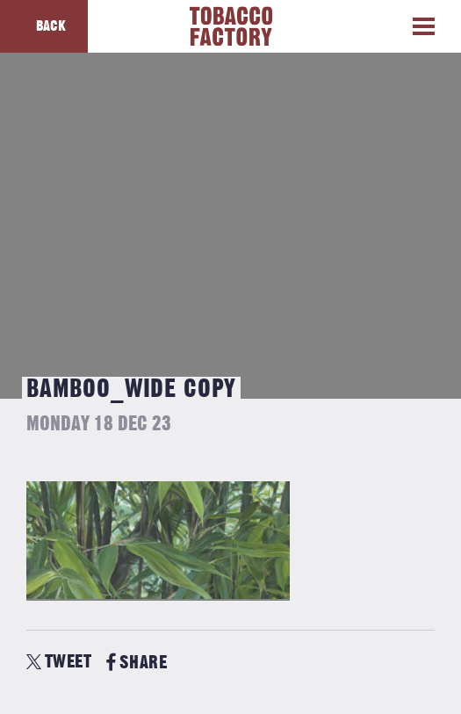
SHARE (136, 662)
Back (51, 26)
